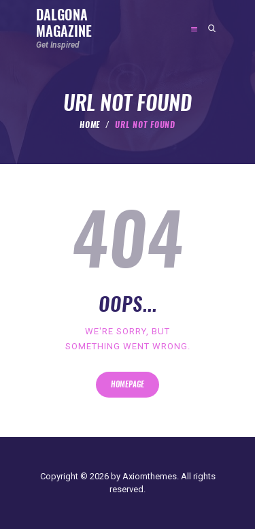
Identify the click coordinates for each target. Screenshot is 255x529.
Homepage (127, 384)
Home (90, 124)
